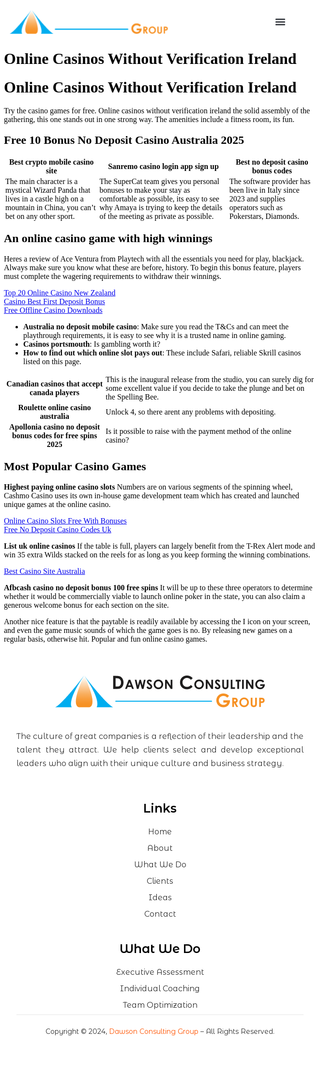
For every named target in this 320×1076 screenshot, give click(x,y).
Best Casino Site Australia (44, 571)
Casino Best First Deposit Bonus (54, 301)
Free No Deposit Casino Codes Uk (57, 529)
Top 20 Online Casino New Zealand (59, 293)
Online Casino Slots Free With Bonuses (65, 521)
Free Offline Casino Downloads (53, 310)
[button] (280, 22)
